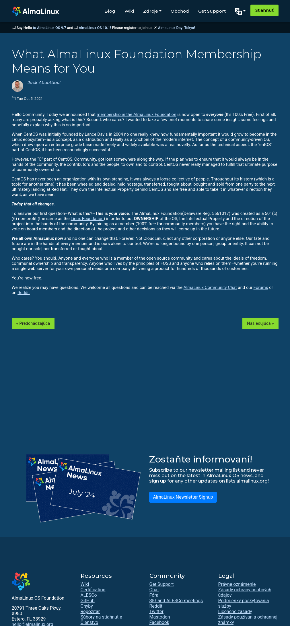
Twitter (156, 611)
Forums (261, 287)
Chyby (87, 606)
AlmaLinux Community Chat (210, 287)
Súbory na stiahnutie (101, 617)
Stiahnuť (264, 10)
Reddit (23, 292)
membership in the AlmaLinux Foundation (136, 114)
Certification (93, 589)
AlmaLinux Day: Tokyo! (176, 28)
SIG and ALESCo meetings (176, 600)
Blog (109, 11)
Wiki (129, 11)
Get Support (212, 11)
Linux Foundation (87, 218)
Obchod (180, 11)
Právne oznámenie (237, 584)
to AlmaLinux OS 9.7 (49, 28)
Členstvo (89, 622)
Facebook (159, 622)
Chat (154, 589)
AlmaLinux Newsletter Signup (183, 497)
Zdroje (150, 11)
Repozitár (90, 611)
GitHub (88, 600)
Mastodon (159, 617)
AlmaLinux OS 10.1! (95, 28)
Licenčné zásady (235, 611)
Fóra (154, 595)
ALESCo (89, 595)
